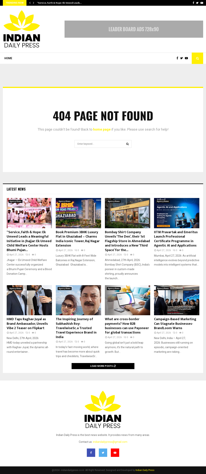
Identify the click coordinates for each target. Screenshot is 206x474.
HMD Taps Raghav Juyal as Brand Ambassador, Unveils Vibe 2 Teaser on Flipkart (27, 323)
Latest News (16, 189)
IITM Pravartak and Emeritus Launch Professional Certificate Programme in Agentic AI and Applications (176, 238)
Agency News (16, 201)
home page (102, 129)
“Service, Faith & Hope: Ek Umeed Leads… (59, 3)
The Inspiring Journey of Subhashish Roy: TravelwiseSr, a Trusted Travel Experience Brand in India (76, 328)
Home (8, 58)
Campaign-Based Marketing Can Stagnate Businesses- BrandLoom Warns (175, 323)
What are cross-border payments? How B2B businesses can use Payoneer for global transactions (127, 325)
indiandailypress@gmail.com (110, 441)
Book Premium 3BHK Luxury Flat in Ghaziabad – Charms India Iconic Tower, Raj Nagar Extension (78, 238)
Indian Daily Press (145, 470)
